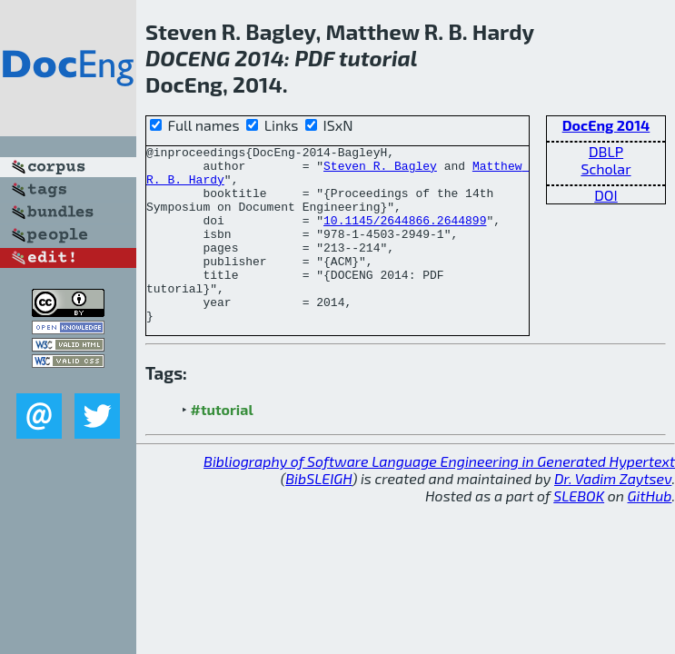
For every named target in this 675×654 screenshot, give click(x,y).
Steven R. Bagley (380, 171)
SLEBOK (578, 531)
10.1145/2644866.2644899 (404, 236)
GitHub (650, 531)
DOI (606, 194)
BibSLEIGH (318, 513)
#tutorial (222, 444)
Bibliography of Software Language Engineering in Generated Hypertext (439, 496)
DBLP (606, 151)
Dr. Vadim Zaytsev (612, 513)
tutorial (378, 58)
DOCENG (187, 58)
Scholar (605, 168)
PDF (314, 58)
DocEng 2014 (606, 125)
